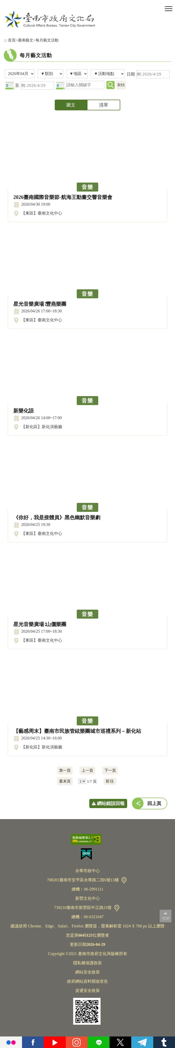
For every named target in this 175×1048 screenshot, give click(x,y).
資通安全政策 (87, 990)
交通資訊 (124, 880)
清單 (103, 105)
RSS (121, 85)
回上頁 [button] (154, 803)
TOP (165, 918)
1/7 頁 (92, 781)
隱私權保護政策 (87, 963)
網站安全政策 (87, 972)
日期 (131, 74)
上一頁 (87, 770)
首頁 (12, 40)
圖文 (70, 105)
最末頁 (65, 781)
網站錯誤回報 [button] (111, 803)
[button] (168, 9)
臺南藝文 (25, 40)
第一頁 (65, 770)
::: (5, 40)
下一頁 (110, 770)
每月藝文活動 (47, 40)
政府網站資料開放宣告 (87, 981)
